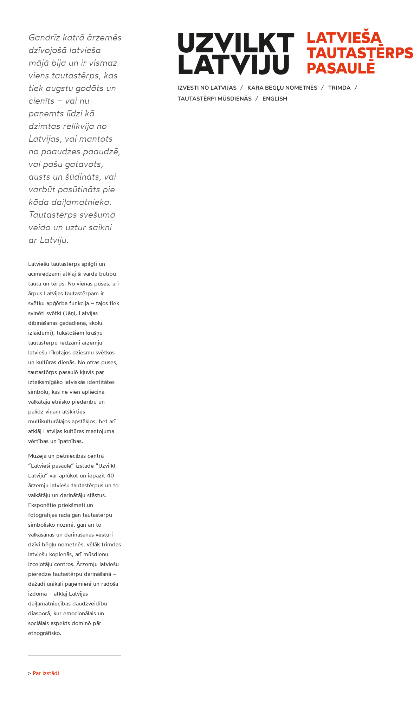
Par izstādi (46, 672)
